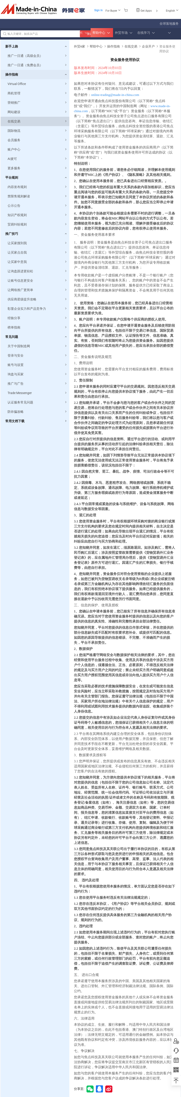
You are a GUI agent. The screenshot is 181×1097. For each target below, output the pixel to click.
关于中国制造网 (38, 346)
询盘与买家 (38, 374)
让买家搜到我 (38, 243)
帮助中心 (96, 46)
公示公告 (38, 205)
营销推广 (38, 102)
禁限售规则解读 (38, 196)
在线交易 (38, 121)
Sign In (98, 10)
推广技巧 (11, 234)
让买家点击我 (38, 252)
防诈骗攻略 (38, 411)
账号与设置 (38, 365)
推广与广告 (38, 383)
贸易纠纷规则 (38, 224)
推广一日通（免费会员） (38, 65)
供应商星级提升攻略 (38, 299)
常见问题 (11, 337)
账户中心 (38, 149)
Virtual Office (38, 84)
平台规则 (11, 177)
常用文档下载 (14, 421)
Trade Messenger (38, 393)
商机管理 (38, 93)
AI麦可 (38, 159)
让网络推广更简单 (38, 290)
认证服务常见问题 (38, 402)
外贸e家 (73, 10)
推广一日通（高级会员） (38, 56)
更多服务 (38, 168)
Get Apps (147, 10)
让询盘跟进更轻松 (38, 271)
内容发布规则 (38, 187)
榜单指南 (38, 327)
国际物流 (38, 130)
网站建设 (38, 112)
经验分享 (38, 318)
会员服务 (38, 140)
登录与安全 (38, 355)
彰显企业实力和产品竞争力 (38, 308)
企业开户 (148, 46)
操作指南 (11, 74)
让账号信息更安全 (38, 280)
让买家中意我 (38, 262)
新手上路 (11, 46)
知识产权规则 (38, 215)
